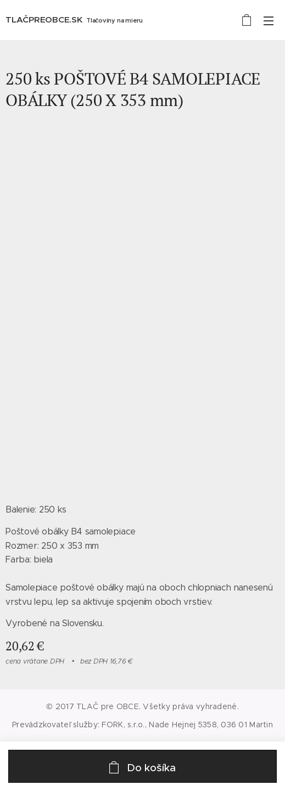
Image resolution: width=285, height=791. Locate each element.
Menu (268, 20)
